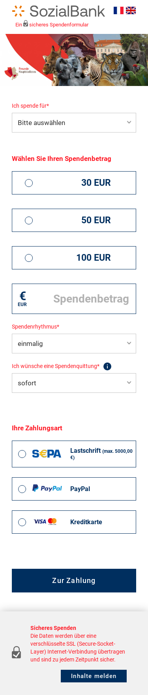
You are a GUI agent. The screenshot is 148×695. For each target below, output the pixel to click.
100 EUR (93, 257)
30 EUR (96, 182)
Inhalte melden (93, 676)
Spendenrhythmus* (35, 326)
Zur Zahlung (74, 580)
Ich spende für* (30, 105)
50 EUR (96, 220)
